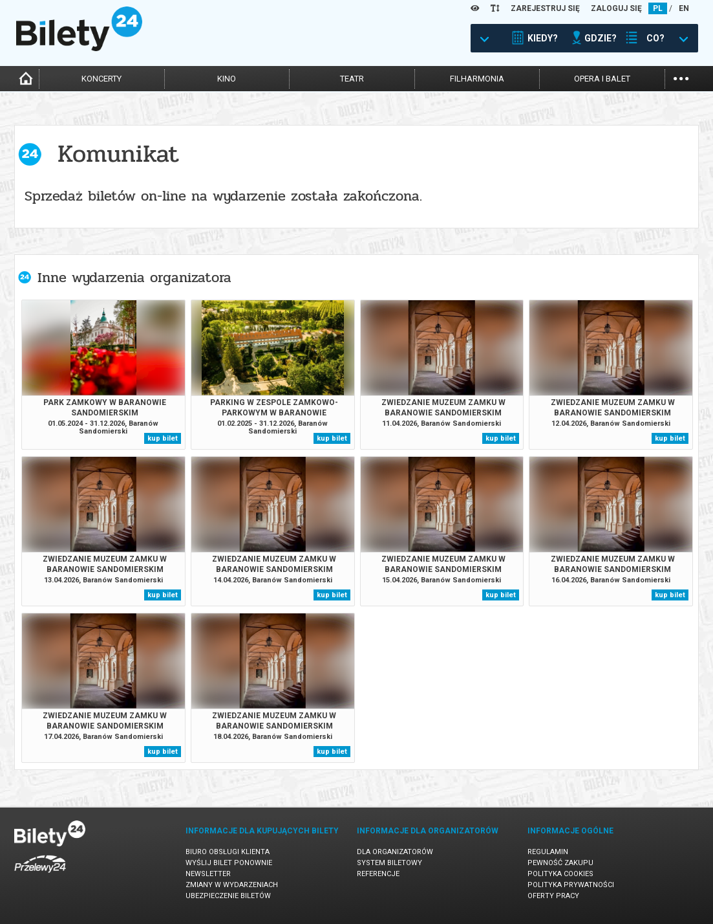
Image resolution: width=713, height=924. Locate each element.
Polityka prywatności (570, 885)
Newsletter (208, 874)
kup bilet (162, 438)
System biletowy (389, 863)
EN (684, 8)
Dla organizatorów (395, 852)
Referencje (378, 874)
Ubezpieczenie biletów (228, 896)
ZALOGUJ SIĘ (616, 8)
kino (226, 78)
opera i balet (602, 78)
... (681, 77)
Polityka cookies (560, 874)
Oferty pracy (553, 896)
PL (658, 8)
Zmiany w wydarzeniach (232, 885)
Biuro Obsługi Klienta (228, 852)
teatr (352, 78)
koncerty (101, 78)
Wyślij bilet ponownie (229, 863)
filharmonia (477, 78)
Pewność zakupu (560, 863)
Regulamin (547, 852)
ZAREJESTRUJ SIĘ (545, 8)
